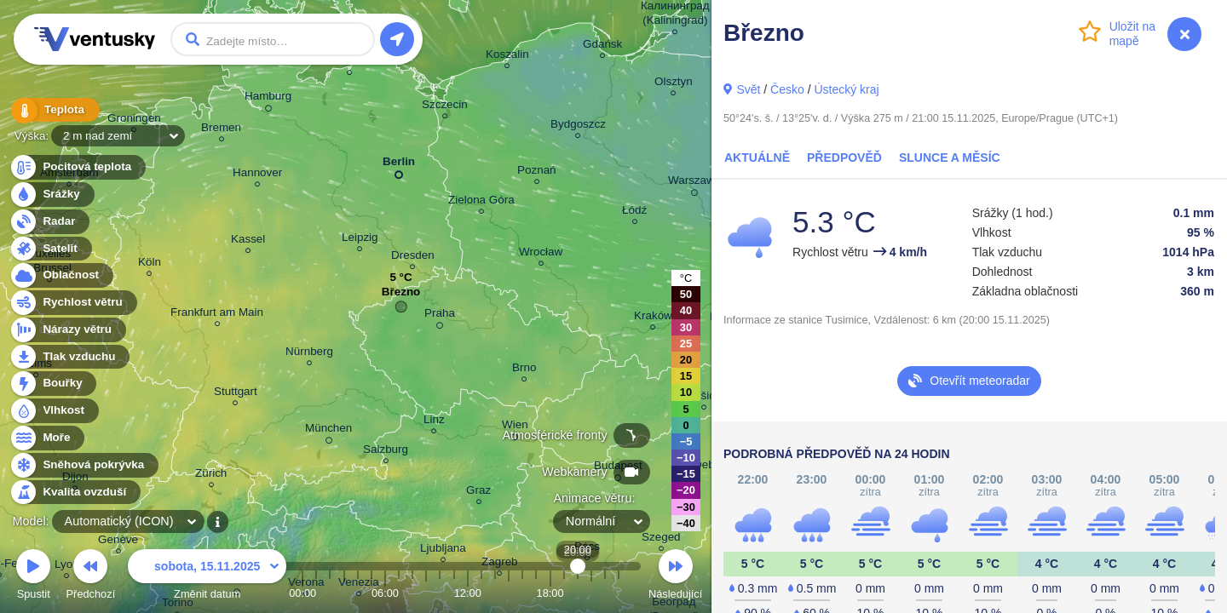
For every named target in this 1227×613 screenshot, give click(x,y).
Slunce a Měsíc (949, 157)
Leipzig (360, 240)
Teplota (53, 110)
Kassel (248, 241)
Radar (49, 221)
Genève (118, 542)
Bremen (221, 130)
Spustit (33, 576)
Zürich (211, 475)
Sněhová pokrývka (83, 465)
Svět (748, 89)
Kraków (653, 318)
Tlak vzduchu (69, 357)
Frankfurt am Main (216, 315)
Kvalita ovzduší (74, 492)
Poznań (536, 172)
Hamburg (268, 98)
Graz (478, 492)
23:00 (618, 593)
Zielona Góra (481, 202)
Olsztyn (673, 84)
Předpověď (844, 157)
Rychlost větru (73, 302)
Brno (524, 370)
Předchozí (91, 576)
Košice (704, 398)
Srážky (51, 194)
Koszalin (507, 57)
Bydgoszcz (578, 126)
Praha (439, 315)
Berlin (399, 165)
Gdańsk (602, 46)
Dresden (413, 257)
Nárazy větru (67, 330)
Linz (434, 422)
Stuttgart (235, 394)
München (328, 430)
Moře (47, 438)
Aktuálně (757, 157)
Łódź (634, 212)
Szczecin (445, 107)
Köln (149, 264)
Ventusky (92, 39)
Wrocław (540, 254)
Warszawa (694, 183)
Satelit (50, 249)
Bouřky (53, 383)
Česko (787, 89)
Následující (675, 576)
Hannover (257, 175)
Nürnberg (309, 354)
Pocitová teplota (77, 167)
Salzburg (385, 452)
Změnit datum (207, 576)
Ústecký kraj (846, 89)
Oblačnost (61, 275)
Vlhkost (53, 410)
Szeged (661, 539)
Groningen (134, 120)
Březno (401, 295)
